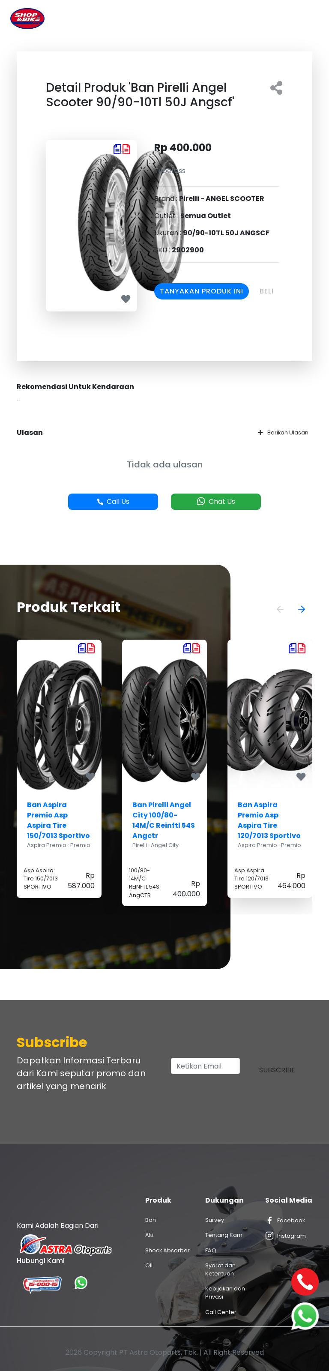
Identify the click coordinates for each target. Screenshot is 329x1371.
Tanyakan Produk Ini (201, 291)
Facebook (285, 1220)
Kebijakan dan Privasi (225, 1292)
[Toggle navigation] (307, 18)
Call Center (220, 1312)
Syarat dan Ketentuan (220, 1269)
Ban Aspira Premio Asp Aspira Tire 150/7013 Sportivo (58, 820)
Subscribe (277, 1070)
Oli (149, 1265)
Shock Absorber (167, 1250)
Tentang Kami (224, 1235)
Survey (214, 1220)
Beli (267, 291)
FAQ (210, 1250)
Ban (150, 1220)
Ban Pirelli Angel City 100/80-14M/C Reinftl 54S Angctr (163, 820)
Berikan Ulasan (283, 432)
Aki (149, 1235)
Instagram (285, 1235)
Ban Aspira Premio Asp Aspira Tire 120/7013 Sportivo (269, 820)
